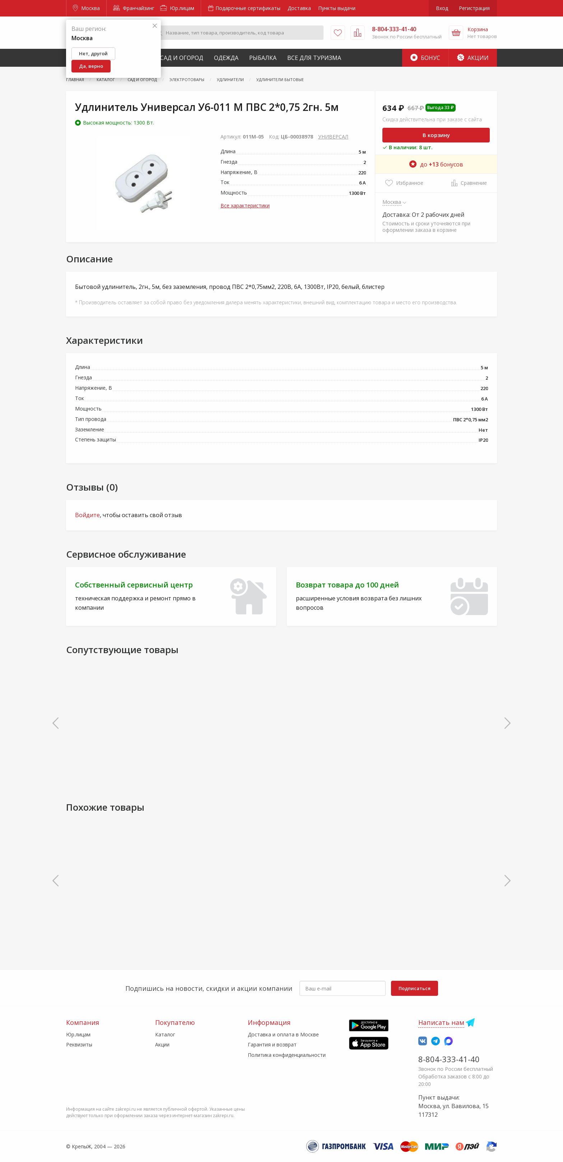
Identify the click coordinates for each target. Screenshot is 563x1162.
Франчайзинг (133, 8)
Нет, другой (93, 53)
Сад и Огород (181, 58)
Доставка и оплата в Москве (283, 1034)
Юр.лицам (177, 8)
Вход (442, 8)
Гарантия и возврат (272, 1044)
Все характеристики (245, 205)
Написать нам (441, 1022)
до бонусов (436, 164)
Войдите (87, 515)
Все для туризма (314, 58)
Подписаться (415, 988)
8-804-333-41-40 (449, 1059)
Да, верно (91, 66)
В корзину (436, 135)
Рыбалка (262, 58)
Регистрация (474, 8)
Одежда (226, 58)
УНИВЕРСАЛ (333, 136)
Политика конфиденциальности (287, 1054)
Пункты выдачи (336, 8)
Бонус (425, 58)
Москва (86, 8)
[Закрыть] (154, 26)
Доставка (299, 8)
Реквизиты (79, 1044)
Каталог (165, 1034)
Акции (473, 58)
